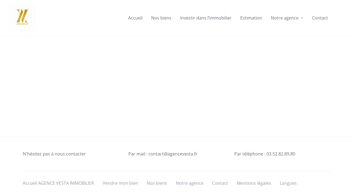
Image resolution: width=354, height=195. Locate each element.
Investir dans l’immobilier (206, 18)
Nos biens (161, 18)
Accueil (135, 18)
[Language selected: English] (340, 190)
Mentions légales (254, 183)
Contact (320, 18)
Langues (288, 183)
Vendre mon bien (120, 183)
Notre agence (284, 18)
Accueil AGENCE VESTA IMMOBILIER (58, 183)
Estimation (251, 18)
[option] (340, 191)
